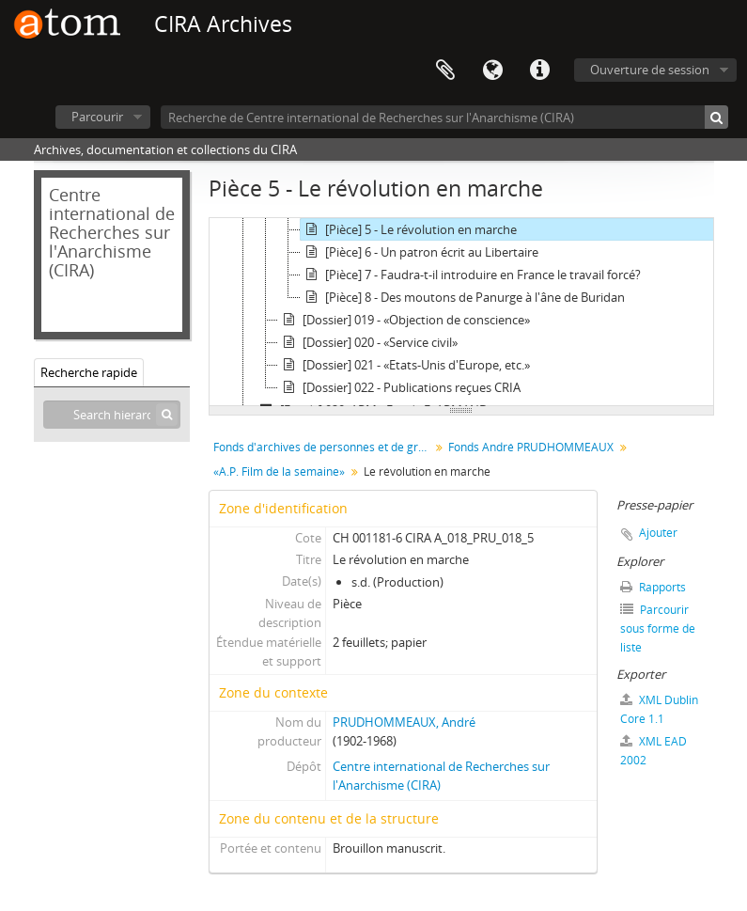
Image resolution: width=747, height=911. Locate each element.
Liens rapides (539, 70)
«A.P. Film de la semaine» (279, 471)
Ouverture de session (649, 69)
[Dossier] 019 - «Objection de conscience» (404, 319)
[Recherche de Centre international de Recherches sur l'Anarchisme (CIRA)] (444, 117)
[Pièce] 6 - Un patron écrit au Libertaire (419, 252)
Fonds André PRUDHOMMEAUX (531, 447)
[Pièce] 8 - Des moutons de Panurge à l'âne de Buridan (463, 297)
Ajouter (658, 533)
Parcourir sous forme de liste (657, 628)
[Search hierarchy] (111, 415)
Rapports (653, 587)
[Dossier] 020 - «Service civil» (368, 342)
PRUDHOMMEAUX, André (404, 722)
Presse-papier (445, 70)
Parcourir (97, 116)
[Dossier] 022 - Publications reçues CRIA (399, 387)
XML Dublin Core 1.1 (659, 709)
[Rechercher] (716, 117)
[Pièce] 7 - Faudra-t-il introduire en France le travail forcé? (471, 274)
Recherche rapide (88, 372)
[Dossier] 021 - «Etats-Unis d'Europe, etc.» (404, 364)
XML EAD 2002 (653, 750)
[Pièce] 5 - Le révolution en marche (409, 229)
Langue (492, 70)
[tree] (461, 312)
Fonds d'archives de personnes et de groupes (323, 447)
